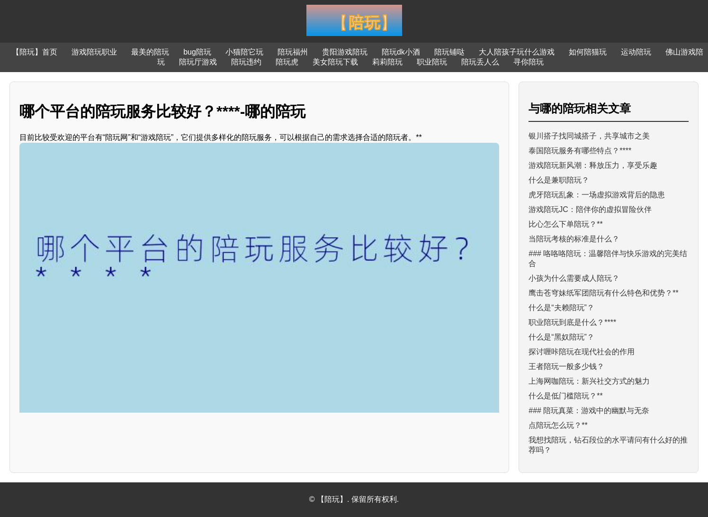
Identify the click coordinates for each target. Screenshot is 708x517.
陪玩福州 (293, 52)
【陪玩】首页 (34, 52)
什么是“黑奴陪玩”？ (561, 337)
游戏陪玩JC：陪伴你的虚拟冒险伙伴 (590, 209)
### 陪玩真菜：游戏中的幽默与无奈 (589, 410)
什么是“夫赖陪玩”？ (561, 308)
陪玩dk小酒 (401, 52)
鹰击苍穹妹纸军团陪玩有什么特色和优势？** (603, 293)
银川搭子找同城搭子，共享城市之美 (589, 136)
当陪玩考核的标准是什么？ (574, 239)
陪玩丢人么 (480, 62)
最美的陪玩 (150, 52)
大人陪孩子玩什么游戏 (517, 52)
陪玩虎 (287, 62)
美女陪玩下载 (335, 62)
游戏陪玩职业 (94, 52)
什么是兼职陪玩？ (559, 180)
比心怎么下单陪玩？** (565, 224)
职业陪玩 (432, 62)
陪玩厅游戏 (198, 62)
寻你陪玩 (528, 62)
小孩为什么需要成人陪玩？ (574, 278)
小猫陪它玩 (244, 52)
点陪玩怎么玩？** (558, 425)
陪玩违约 (246, 62)
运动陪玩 (636, 52)
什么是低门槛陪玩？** (565, 396)
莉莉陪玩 (387, 62)
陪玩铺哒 (449, 52)
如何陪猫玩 (588, 52)
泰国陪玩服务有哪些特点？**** (580, 151)
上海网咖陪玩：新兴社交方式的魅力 (589, 381)
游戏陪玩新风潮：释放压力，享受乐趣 (593, 165)
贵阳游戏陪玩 (344, 52)
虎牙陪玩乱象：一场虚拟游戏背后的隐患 (597, 195)
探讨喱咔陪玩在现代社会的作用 (582, 352)
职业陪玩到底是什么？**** (572, 322)
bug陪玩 (197, 52)
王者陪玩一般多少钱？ (566, 366)
